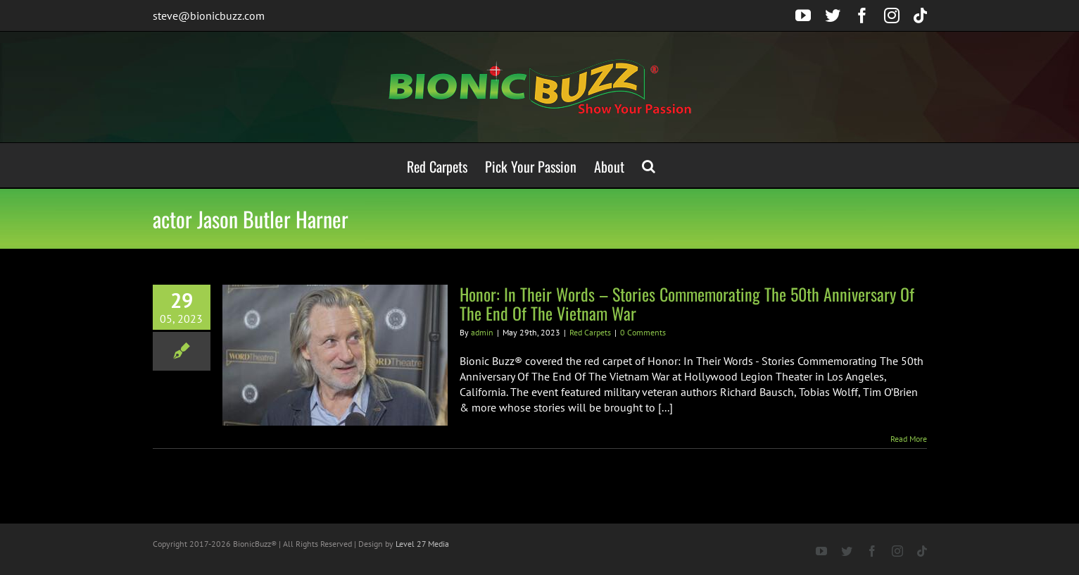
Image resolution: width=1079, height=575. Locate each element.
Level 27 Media (422, 543)
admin (482, 332)
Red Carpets (590, 332)
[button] (648, 165)
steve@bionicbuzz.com (209, 15)
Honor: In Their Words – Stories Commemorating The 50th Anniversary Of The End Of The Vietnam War (687, 303)
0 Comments (643, 332)
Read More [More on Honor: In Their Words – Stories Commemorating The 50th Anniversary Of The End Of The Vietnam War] (908, 438)
